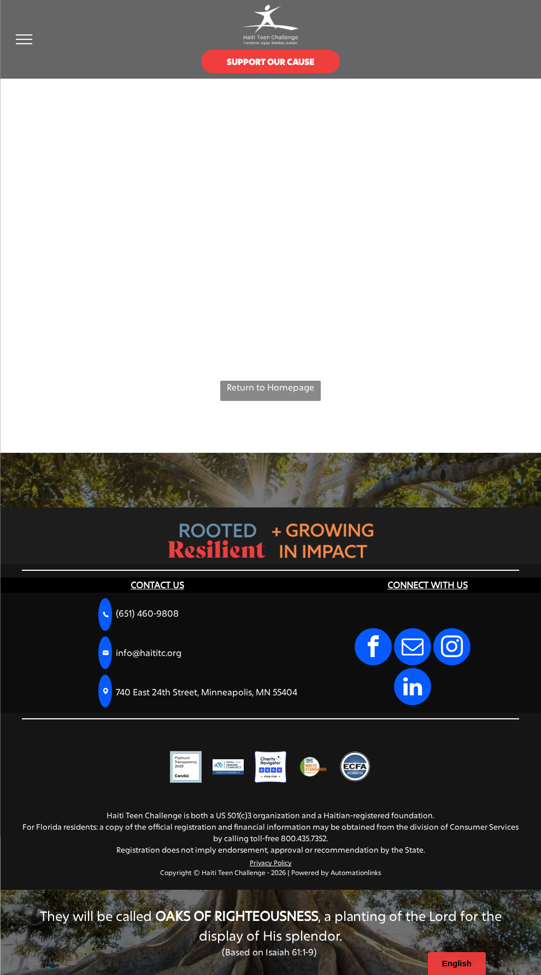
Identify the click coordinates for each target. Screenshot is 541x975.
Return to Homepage (270, 387)
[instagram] (452, 648)
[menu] (24, 39)
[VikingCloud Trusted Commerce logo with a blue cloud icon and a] (228, 767)
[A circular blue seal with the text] (355, 767)
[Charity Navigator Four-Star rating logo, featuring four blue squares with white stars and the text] (270, 767)
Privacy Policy (271, 862)
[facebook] (373, 648)
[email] (412, 648)
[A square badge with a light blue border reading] (186, 767)
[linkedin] (412, 688)
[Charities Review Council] (313, 767)
